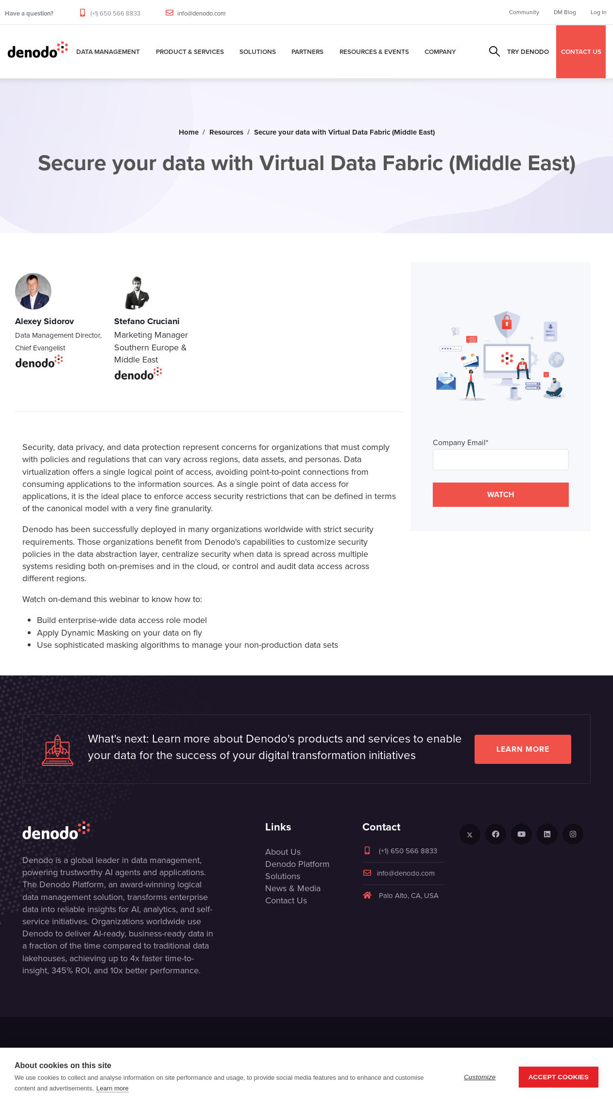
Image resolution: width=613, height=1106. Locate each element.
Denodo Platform (297, 864)
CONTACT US (581, 51)
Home (189, 132)
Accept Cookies (558, 1077)
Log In (599, 12)
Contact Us (286, 900)
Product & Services (190, 51)
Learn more (522, 749)
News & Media (293, 888)
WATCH (500, 494)
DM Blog (565, 12)
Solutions (257, 51)
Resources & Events (374, 51)
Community (524, 12)
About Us (283, 852)
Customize (480, 1077)
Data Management (108, 51)
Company (440, 51)
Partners (307, 51)
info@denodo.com (201, 13)
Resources (226, 132)
